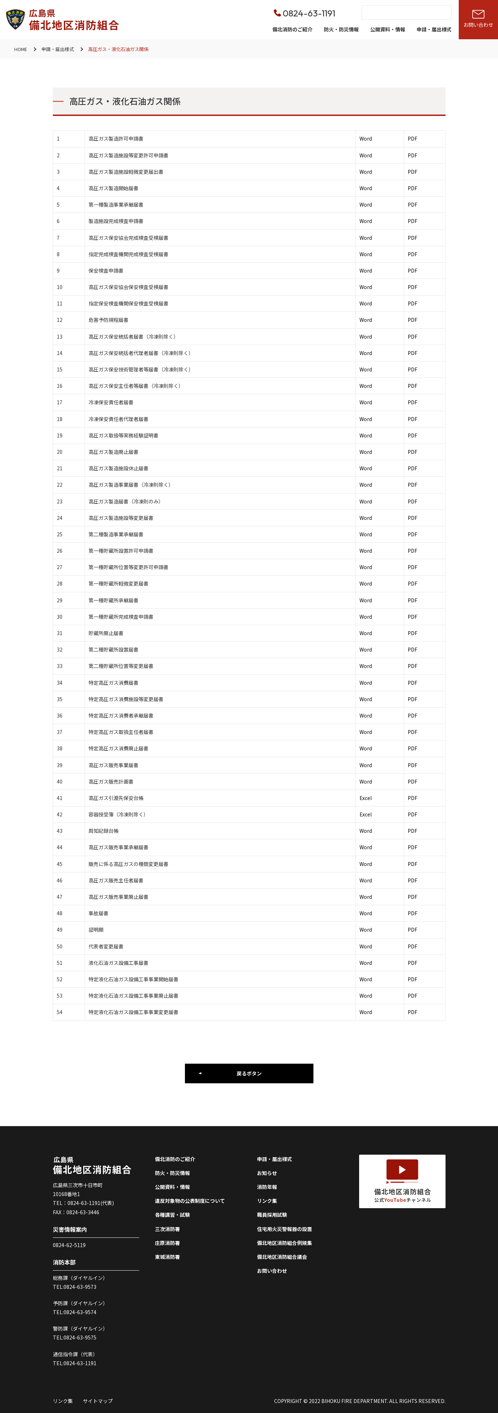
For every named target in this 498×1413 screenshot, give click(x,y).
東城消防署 (167, 1256)
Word (365, 138)
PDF (412, 138)
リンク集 (267, 1200)
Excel (365, 797)
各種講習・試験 (172, 1214)
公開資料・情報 (387, 29)
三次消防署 (167, 1228)
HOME (20, 49)
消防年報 (267, 1186)
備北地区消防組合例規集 (284, 1242)
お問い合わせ (272, 1270)
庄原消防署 (167, 1242)
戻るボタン (249, 1073)
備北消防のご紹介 (292, 29)
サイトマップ (98, 1400)
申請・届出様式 (434, 29)
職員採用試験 (272, 1214)
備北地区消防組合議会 (282, 1256)
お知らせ (267, 1172)
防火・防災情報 (341, 29)
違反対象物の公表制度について (190, 1200)
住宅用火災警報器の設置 (284, 1228)
